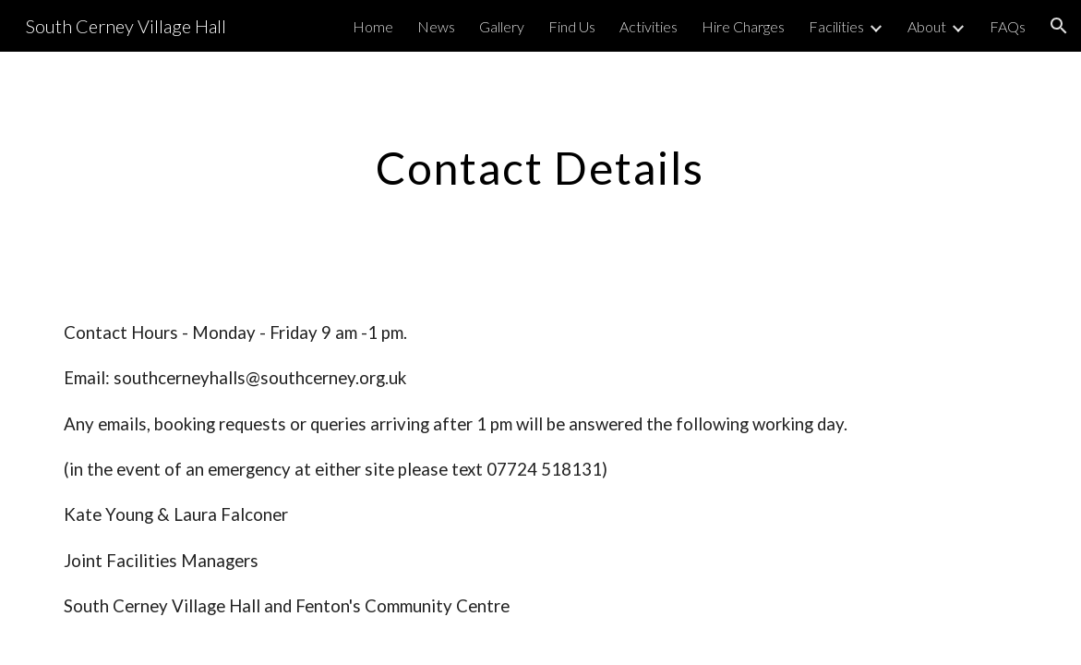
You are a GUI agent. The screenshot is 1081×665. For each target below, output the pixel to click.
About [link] (926, 26)
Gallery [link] (501, 26)
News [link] (436, 26)
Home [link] (373, 26)
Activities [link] (648, 26)
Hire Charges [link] (743, 26)
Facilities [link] (836, 26)
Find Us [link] (571, 26)
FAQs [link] (1008, 26)
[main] (540, 163)
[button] (1059, 26)
